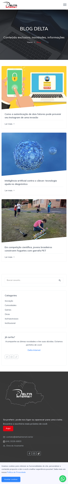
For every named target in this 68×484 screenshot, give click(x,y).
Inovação (9, 301)
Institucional (10, 323)
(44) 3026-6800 (13, 441)
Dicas (7, 314)
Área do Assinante (15, 445)
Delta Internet (34, 350)
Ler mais (10, 124)
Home (30, 42)
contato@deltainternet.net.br (19, 437)
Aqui (8, 428)
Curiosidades (10, 305)
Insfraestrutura (11, 318)
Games (8, 310)
